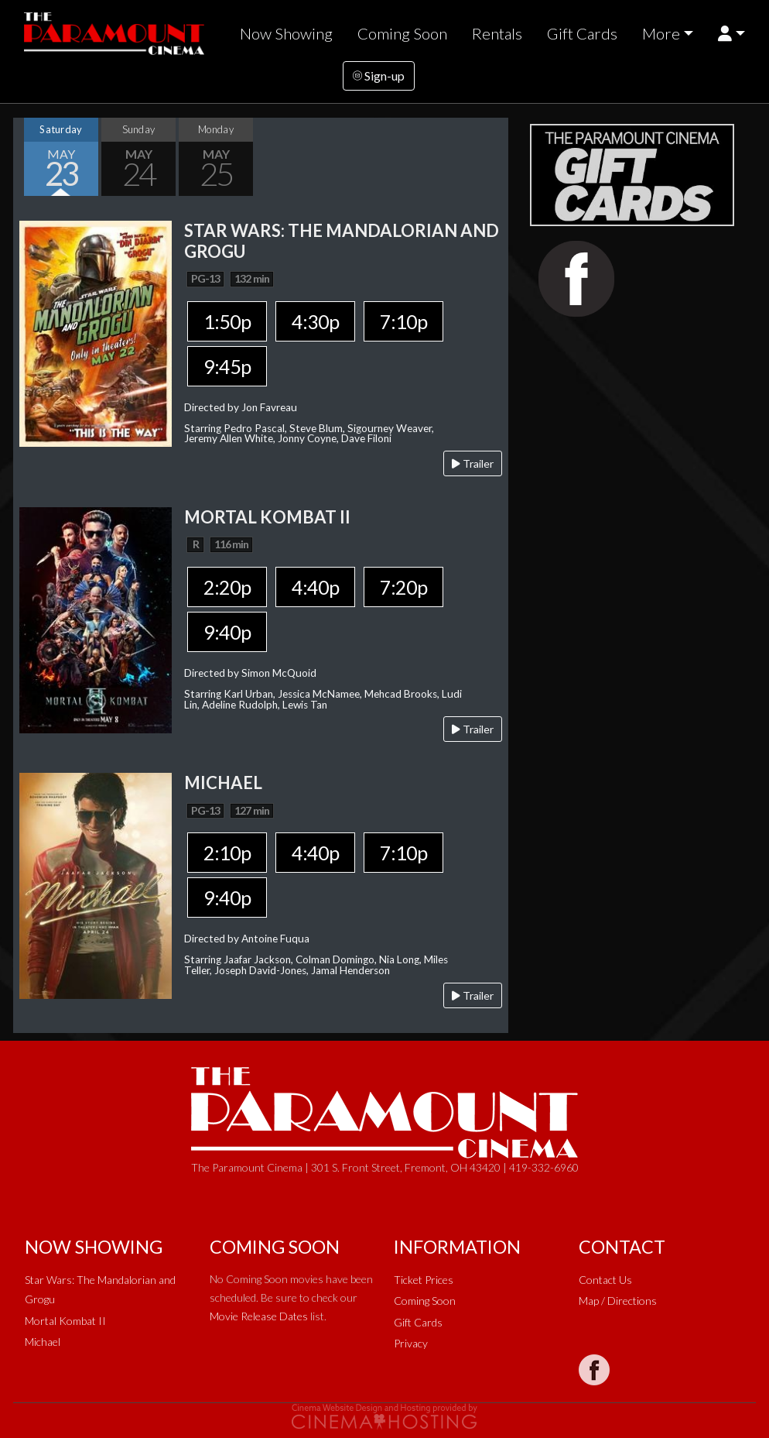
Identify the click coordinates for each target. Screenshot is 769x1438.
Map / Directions (618, 1300)
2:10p (227, 852)
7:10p (403, 321)
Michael (42, 1341)
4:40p (315, 587)
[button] (731, 33)
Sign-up (379, 75)
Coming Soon (402, 33)
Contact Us (605, 1279)
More (661, 33)
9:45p (227, 366)
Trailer (473, 463)
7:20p (403, 587)
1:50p (227, 321)
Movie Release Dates (259, 1316)
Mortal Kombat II (65, 1320)
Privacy (411, 1343)
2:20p (227, 587)
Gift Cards (582, 33)
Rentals (497, 33)
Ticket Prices (423, 1279)
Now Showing (286, 33)
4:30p (315, 321)
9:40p (227, 631)
